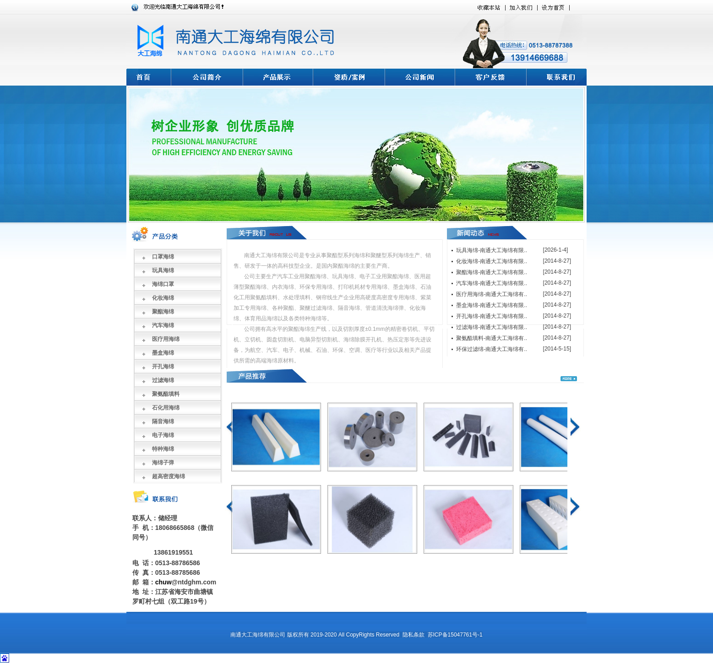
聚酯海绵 (163, 311)
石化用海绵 (166, 408)
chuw (163, 582)
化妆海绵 (163, 298)
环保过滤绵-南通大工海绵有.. (491, 349)
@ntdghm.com (194, 582)
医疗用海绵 (166, 339)
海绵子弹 (163, 462)
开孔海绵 (163, 366)
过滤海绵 (163, 380)
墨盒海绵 (163, 353)
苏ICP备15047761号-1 (455, 635)
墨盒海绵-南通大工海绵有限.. (491, 305)
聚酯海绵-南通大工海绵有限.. (491, 272)
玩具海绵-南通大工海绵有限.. (491, 250)
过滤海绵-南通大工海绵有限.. (491, 327)
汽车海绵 (163, 325)
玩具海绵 (163, 270)
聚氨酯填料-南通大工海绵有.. (491, 338)
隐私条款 (414, 635)
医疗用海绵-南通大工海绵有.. (491, 294)
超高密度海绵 (168, 476)
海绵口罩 (163, 284)
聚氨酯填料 (166, 394)
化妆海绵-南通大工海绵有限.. (491, 261)
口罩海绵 (163, 257)
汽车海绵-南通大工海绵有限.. (491, 283)
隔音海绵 (163, 421)
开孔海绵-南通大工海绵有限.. (491, 316)
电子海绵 (163, 435)
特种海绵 (163, 449)
